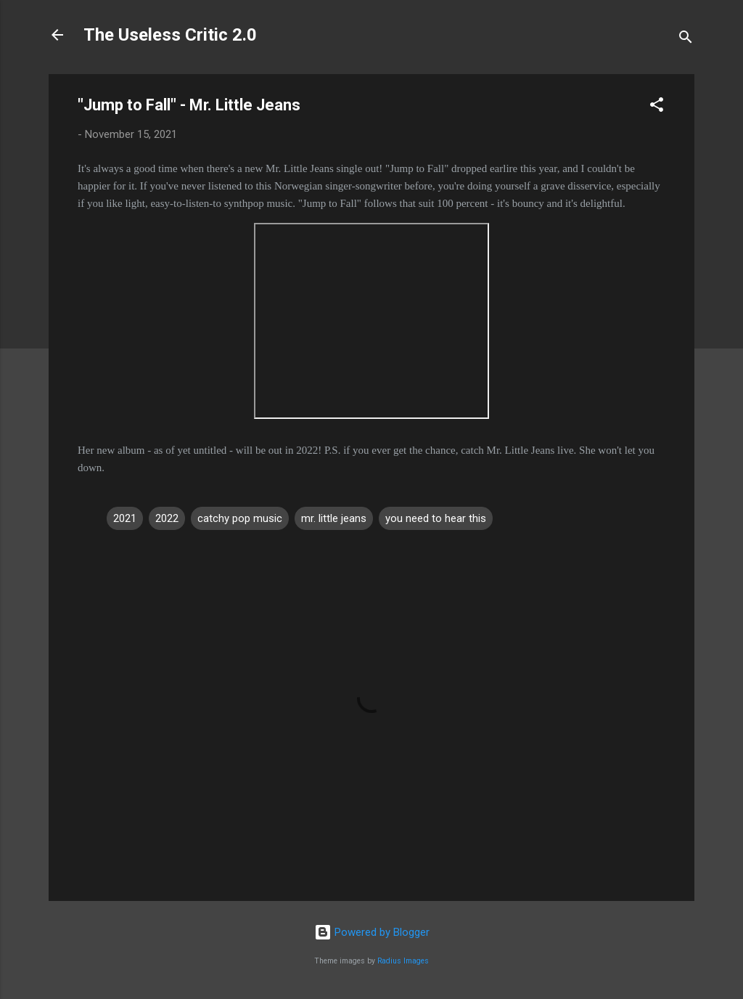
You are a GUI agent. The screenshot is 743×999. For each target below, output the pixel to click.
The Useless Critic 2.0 (170, 35)
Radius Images (403, 961)
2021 (124, 518)
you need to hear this (435, 518)
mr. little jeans (333, 518)
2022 (166, 518)
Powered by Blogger (372, 932)
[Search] (685, 39)
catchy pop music (239, 518)
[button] (656, 107)
